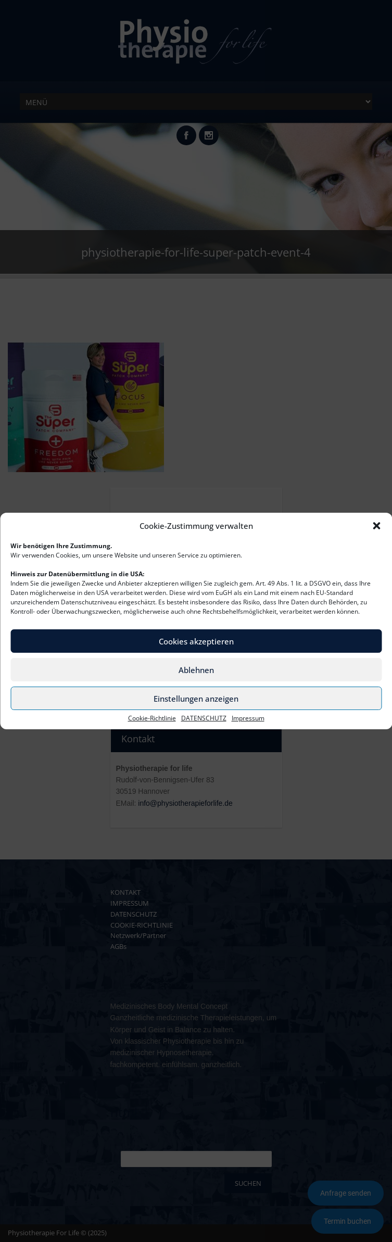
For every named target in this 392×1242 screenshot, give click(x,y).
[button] (376, 526)
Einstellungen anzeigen (196, 698)
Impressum (248, 718)
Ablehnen (196, 670)
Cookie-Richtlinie (152, 718)
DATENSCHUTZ (203, 718)
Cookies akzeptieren (196, 641)
